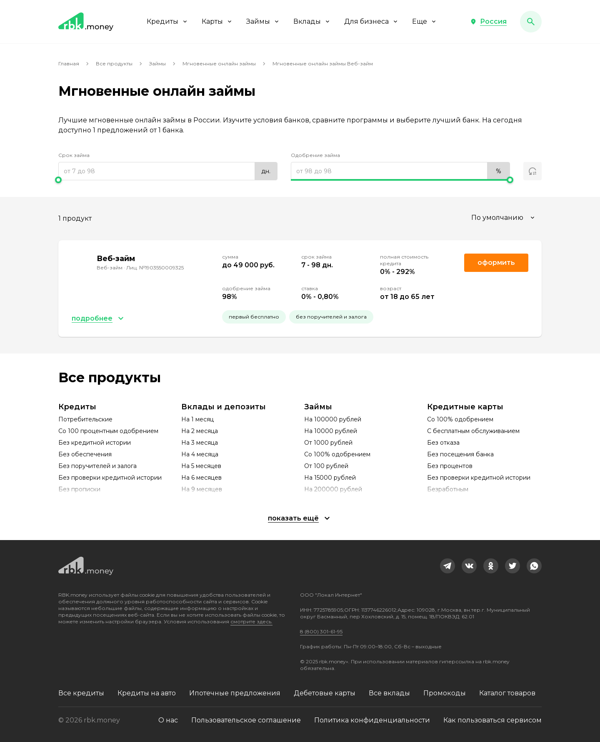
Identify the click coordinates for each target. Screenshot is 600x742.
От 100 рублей (326, 466)
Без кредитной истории (94, 442)
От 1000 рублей (328, 442)
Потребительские (85, 419)
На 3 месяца (199, 442)
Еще (424, 21)
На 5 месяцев (201, 466)
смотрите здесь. (251, 621)
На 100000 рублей (332, 419)
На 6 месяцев (201, 477)
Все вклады (389, 693)
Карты (217, 21)
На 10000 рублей (330, 431)
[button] (488, 21)
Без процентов (449, 466)
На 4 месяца (199, 454)
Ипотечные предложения (234, 693)
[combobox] (504, 218)
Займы (263, 21)
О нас (168, 720)
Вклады (312, 21)
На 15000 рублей (330, 477)
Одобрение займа (315, 155)
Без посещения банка (460, 454)
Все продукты (114, 63)
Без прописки (79, 489)
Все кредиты (81, 693)
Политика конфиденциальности (372, 720)
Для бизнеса (371, 21)
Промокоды (444, 693)
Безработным (447, 489)
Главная (68, 63)
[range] (168, 171)
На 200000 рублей (333, 489)
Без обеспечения (85, 454)
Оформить (496, 262)
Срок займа (74, 155)
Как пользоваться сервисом (492, 720)
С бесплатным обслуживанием (473, 431)
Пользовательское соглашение (246, 720)
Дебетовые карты (324, 693)
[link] (447, 565)
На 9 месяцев (201, 489)
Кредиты (167, 21)
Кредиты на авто (147, 693)
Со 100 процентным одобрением (108, 431)
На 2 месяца (199, 431)
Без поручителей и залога (97, 466)
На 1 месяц (197, 419)
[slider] (168, 180)
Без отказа (443, 442)
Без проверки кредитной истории (110, 477)
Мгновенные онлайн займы (219, 63)
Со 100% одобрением (337, 454)
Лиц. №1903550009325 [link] (155, 267)
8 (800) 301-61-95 (321, 631)
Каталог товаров (507, 693)
